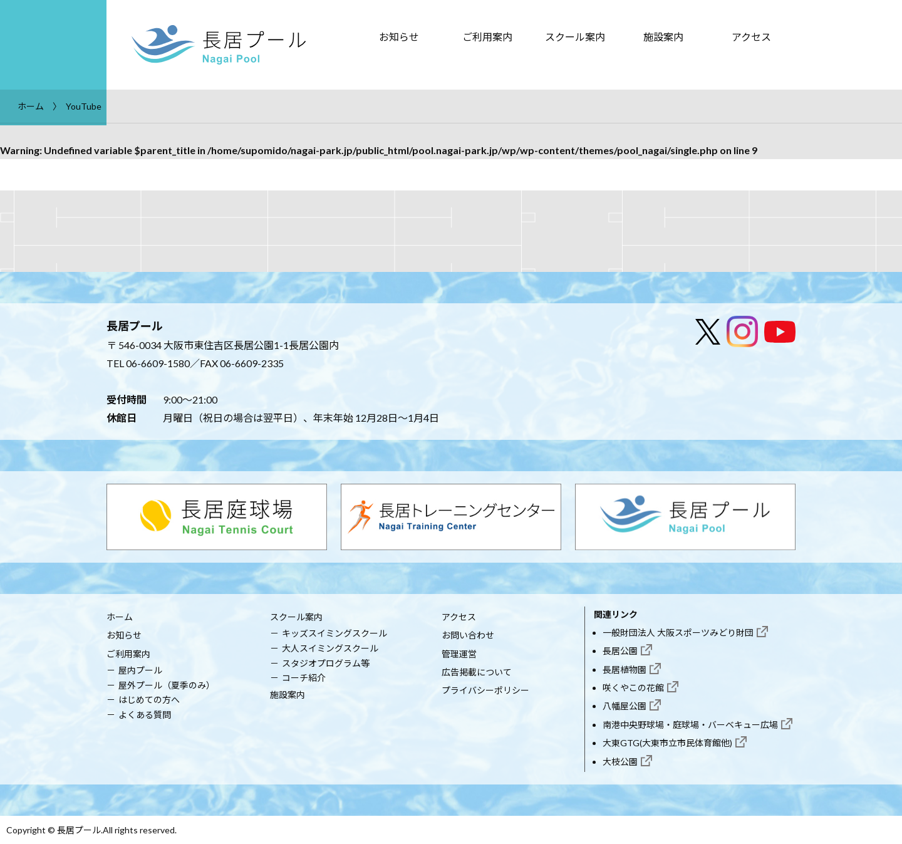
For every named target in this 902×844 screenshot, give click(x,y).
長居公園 (620, 650)
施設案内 (663, 37)
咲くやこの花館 (633, 687)
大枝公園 (620, 761)
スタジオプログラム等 (326, 663)
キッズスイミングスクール (334, 633)
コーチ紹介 (304, 677)
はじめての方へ (149, 699)
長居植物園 (624, 669)
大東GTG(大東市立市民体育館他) (667, 742)
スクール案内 (575, 37)
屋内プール (140, 670)
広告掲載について (477, 672)
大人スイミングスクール (330, 648)
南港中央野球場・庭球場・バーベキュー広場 (690, 724)
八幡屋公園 (624, 706)
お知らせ (399, 37)
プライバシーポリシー (485, 690)
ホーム (119, 617)
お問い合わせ (468, 635)
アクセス (751, 37)
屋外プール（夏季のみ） (166, 685)
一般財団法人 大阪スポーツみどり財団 (678, 632)
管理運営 (459, 654)
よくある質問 (144, 714)
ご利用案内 (487, 37)
